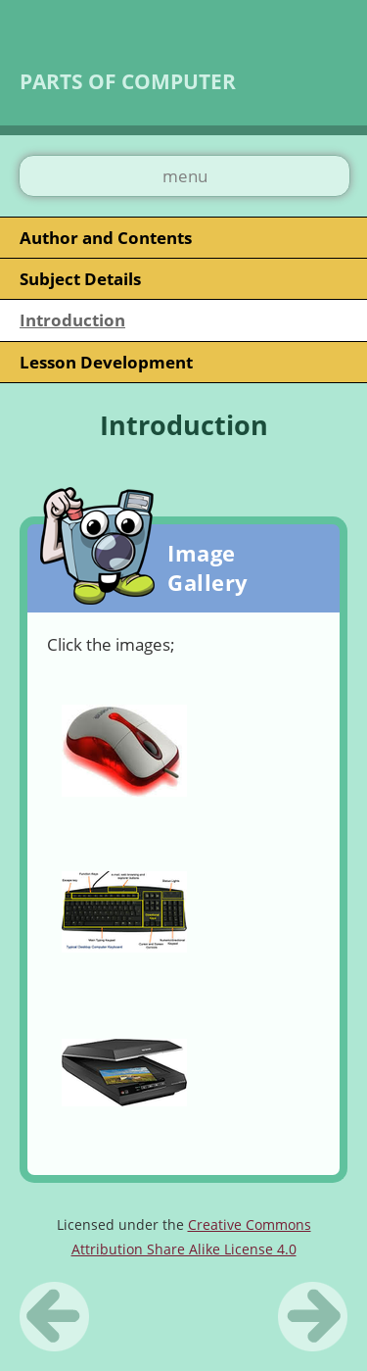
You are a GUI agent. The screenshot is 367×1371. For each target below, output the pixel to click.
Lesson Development (106, 362)
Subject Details (80, 279)
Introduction (72, 320)
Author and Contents (106, 237)
